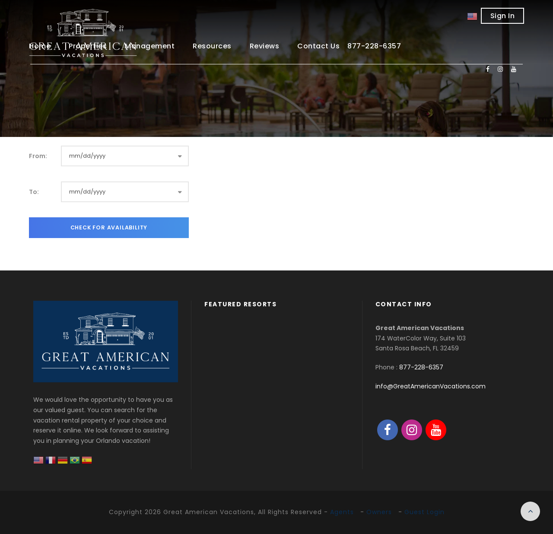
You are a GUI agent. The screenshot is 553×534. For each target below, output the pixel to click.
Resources (212, 46)
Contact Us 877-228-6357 (349, 46)
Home (40, 46)
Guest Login (424, 512)
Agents (342, 512)
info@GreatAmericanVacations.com (430, 386)
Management (150, 46)
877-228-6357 (421, 367)
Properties (88, 46)
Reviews (265, 46)
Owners (379, 512)
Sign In (502, 16)
